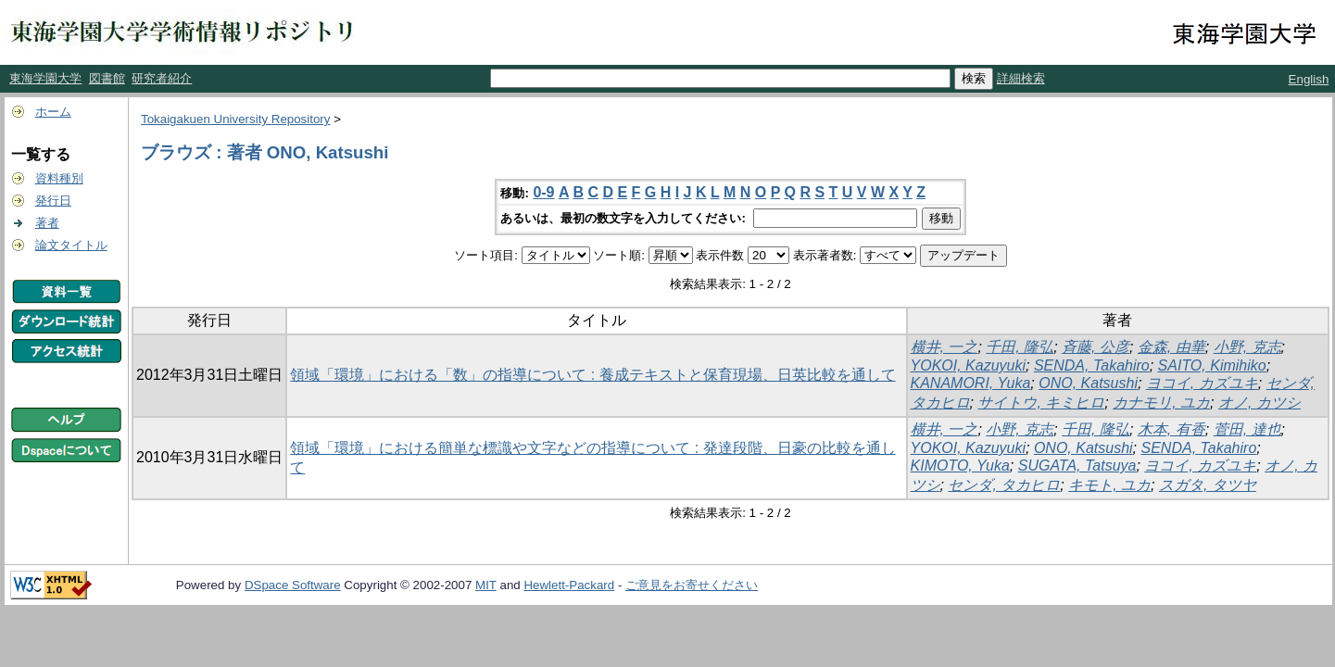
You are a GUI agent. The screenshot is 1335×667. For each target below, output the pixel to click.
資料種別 (59, 178)
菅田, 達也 (1247, 429)
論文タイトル (71, 245)
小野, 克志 (1247, 347)
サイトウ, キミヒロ (1040, 402)
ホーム (53, 112)
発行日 (53, 201)
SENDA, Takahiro (1092, 365)
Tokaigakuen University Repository (235, 119)
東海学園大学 (45, 78)
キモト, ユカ (1109, 485)
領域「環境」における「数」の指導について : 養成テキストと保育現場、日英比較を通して (592, 375)
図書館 (107, 78)
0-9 (543, 192)
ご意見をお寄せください (691, 585)
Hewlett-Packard (568, 585)
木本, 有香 (1171, 429)
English (1309, 79)
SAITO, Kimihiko (1212, 365)
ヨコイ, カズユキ (1202, 383)
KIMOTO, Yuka (960, 465)
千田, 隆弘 (1019, 347)
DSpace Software (293, 585)
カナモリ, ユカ (1161, 402)
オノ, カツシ (1259, 402)
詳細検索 (1021, 78)
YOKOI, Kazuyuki (968, 365)
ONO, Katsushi (1088, 383)
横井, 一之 (944, 347)
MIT (486, 585)
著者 (47, 223)
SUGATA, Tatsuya (1077, 465)
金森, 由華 (1171, 347)
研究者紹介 (162, 78)
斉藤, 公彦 (1095, 347)
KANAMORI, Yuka (971, 383)
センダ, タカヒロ (1004, 485)
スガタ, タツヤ (1207, 485)
